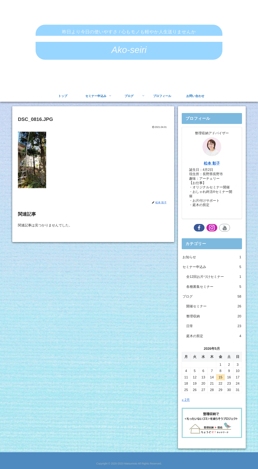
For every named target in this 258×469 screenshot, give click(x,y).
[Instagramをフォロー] (211, 227)
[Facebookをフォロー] (199, 227)
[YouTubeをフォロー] (224, 227)
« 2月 (186, 400)
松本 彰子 (212, 163)
